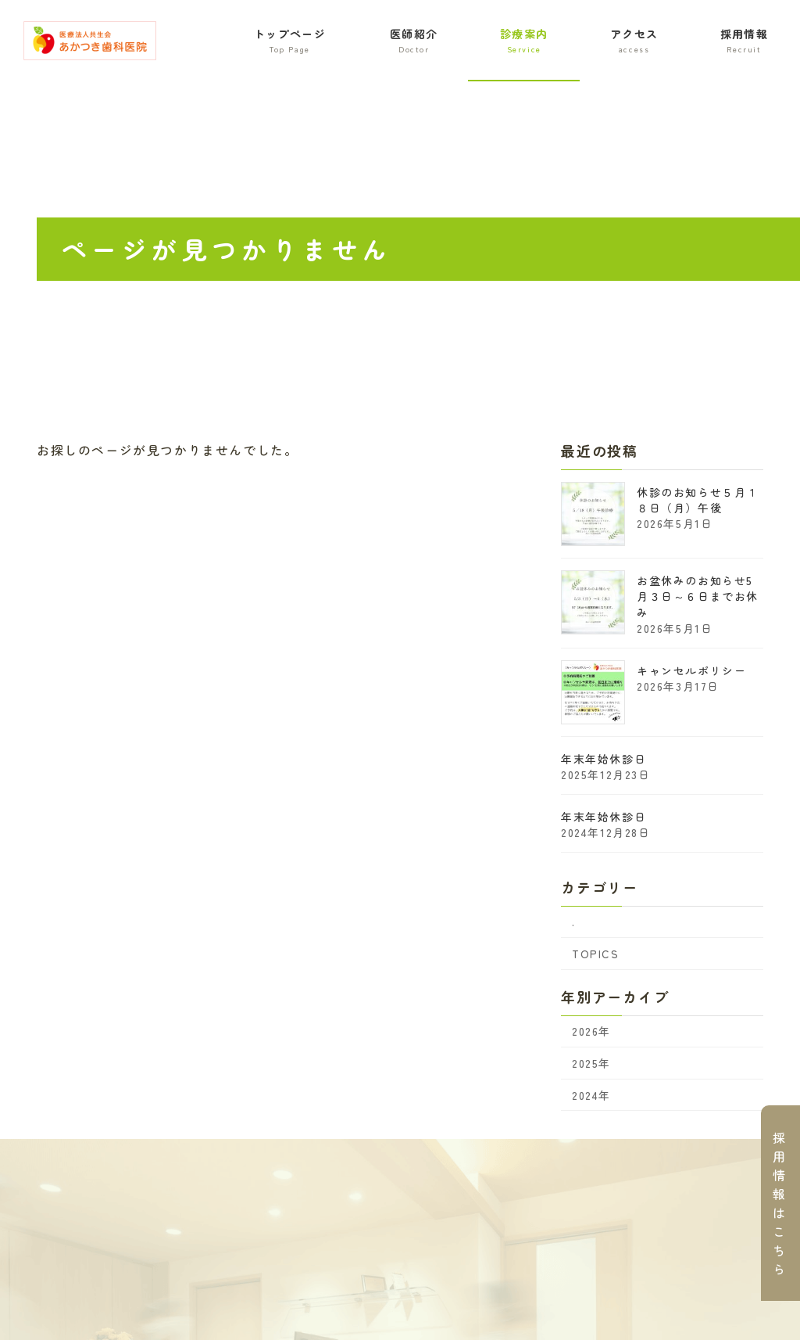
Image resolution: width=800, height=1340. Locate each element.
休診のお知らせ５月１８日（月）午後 (698, 500)
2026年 (591, 1032)
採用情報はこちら (780, 1203)
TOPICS (596, 953)
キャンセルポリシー (691, 670)
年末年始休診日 (603, 759)
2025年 (591, 1063)
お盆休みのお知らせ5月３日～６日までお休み (698, 596)
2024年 (591, 1095)
